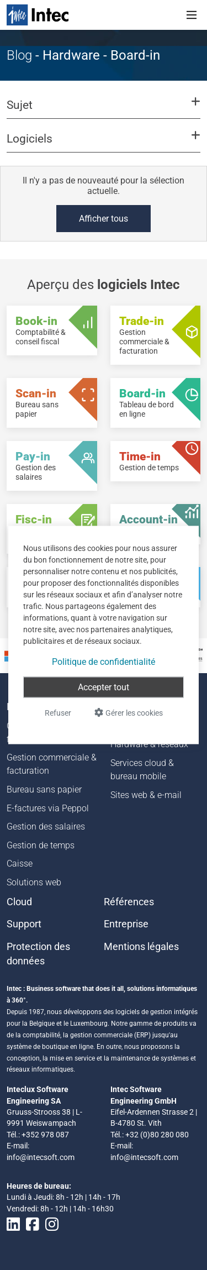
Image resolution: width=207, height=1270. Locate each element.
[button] (103, 110)
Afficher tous (103, 218)
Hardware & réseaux (149, 744)
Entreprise (126, 924)
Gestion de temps (41, 845)
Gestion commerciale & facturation (52, 764)
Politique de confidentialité (103, 662)
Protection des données (38, 954)
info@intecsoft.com (41, 1157)
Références (129, 901)
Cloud (19, 901)
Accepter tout (103, 687)
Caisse (20, 863)
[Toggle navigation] (191, 15)
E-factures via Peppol (48, 808)
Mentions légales (141, 946)
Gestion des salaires (46, 826)
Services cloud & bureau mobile (142, 769)
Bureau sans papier (44, 789)
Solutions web (34, 882)
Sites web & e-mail (146, 795)
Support (24, 924)
